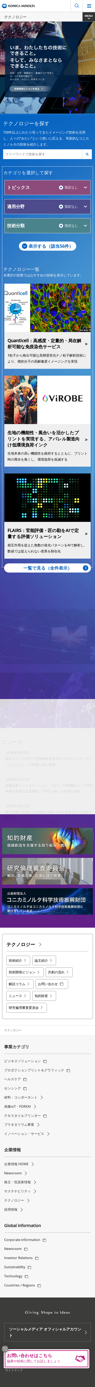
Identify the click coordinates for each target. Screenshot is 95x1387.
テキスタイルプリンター (22, 1115)
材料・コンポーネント (21, 1097)
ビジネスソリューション (22, 1061)
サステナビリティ (17, 1191)
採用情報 (11, 1209)
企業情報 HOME (16, 1164)
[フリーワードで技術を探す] (43, 154)
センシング (12, 1088)
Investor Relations (18, 1258)
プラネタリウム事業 (19, 1124)
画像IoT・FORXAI (17, 1106)
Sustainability (14, 1267)
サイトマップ (14, 1370)
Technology (13, 1276)
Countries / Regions (19, 1285)
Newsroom (13, 1173)
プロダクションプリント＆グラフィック (34, 1070)
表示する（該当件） (51, 246)
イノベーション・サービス (24, 1133)
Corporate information (22, 1239)
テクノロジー (14, 1200)
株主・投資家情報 (17, 1182)
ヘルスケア (12, 1079)
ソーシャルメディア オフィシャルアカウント (45, 1332)
